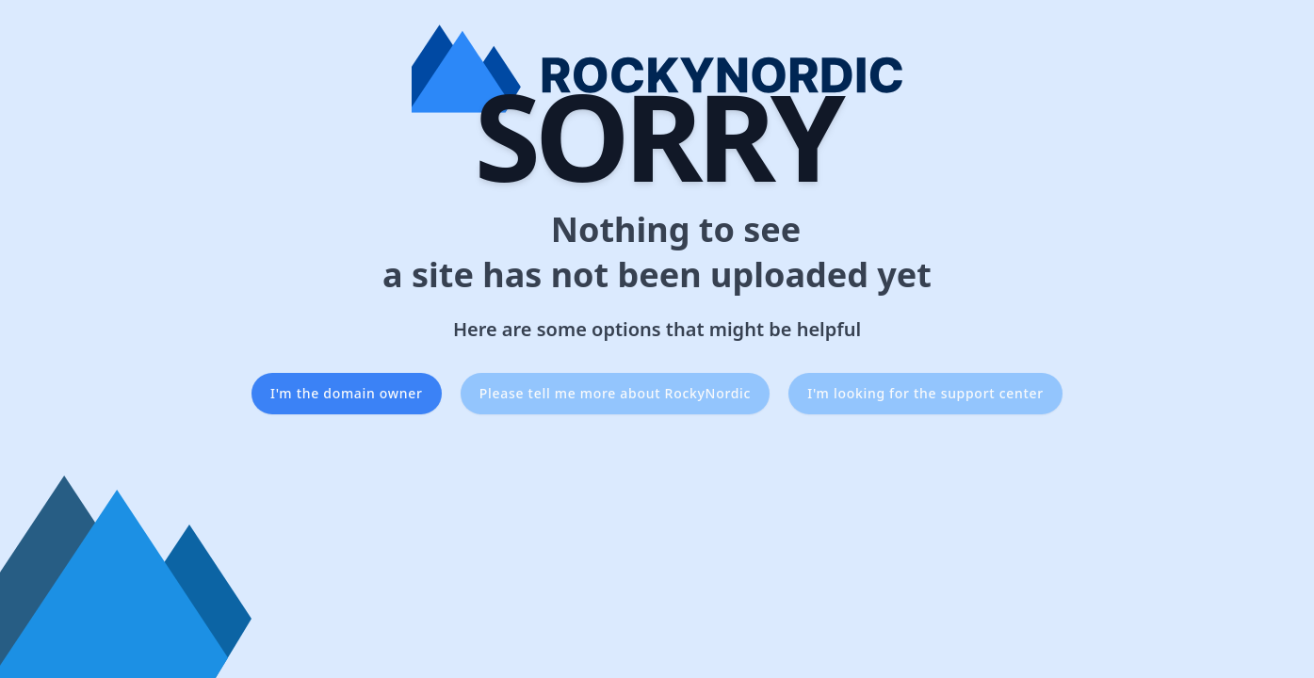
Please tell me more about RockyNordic (615, 393)
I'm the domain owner (346, 393)
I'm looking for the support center (925, 393)
